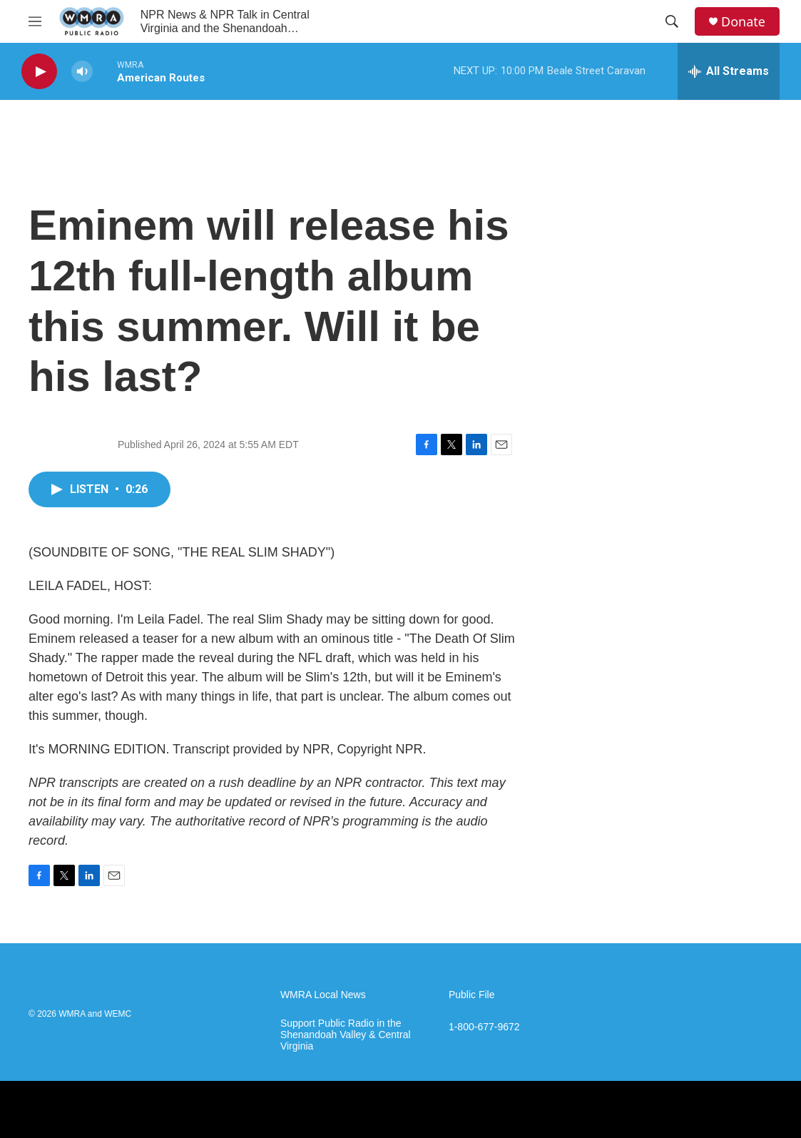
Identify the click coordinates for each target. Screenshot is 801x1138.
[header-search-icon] (671, 21)
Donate (743, 21)
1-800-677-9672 (484, 1027)
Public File (472, 995)
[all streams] (729, 71)
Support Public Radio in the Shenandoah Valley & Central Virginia (345, 1035)
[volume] (82, 72)
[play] (39, 71)
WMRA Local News (323, 995)
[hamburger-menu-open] (35, 21)
